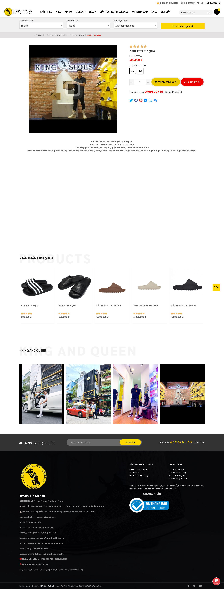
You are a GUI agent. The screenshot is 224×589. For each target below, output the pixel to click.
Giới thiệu (46, 11)
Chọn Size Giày (26, 20)
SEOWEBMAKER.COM (91, 586)
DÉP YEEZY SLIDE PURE (145, 305)
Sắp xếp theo (120, 20)
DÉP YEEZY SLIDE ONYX (184, 305)
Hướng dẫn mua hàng (138, 475)
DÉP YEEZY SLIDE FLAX (108, 305)
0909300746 (213, 2)
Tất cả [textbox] (24, 25)
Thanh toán (134, 472)
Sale (154, 11)
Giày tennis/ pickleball (114, 11)
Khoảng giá (72, 20)
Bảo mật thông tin (177, 475)
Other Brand (140, 11)
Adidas (69, 11)
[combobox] (41, 25)
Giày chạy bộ (24, 569)
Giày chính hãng (76, 569)
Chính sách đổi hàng (177, 472)
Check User (188, 3)
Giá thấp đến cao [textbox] (124, 25)
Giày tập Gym (36, 569)
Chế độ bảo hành (176, 469)
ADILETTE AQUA (30, 305)
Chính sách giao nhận (178, 478)
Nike (58, 11)
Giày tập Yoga (49, 569)
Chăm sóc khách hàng (139, 469)
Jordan (80, 11)
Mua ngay (192, 82)
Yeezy (92, 11)
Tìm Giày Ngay (182, 26)
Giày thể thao (62, 569)
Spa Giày (166, 11)
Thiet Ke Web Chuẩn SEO (66, 586)
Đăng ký (130, 442)
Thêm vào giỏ (165, 82)
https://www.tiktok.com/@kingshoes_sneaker (42, 553)
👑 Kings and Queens (167, 3)
